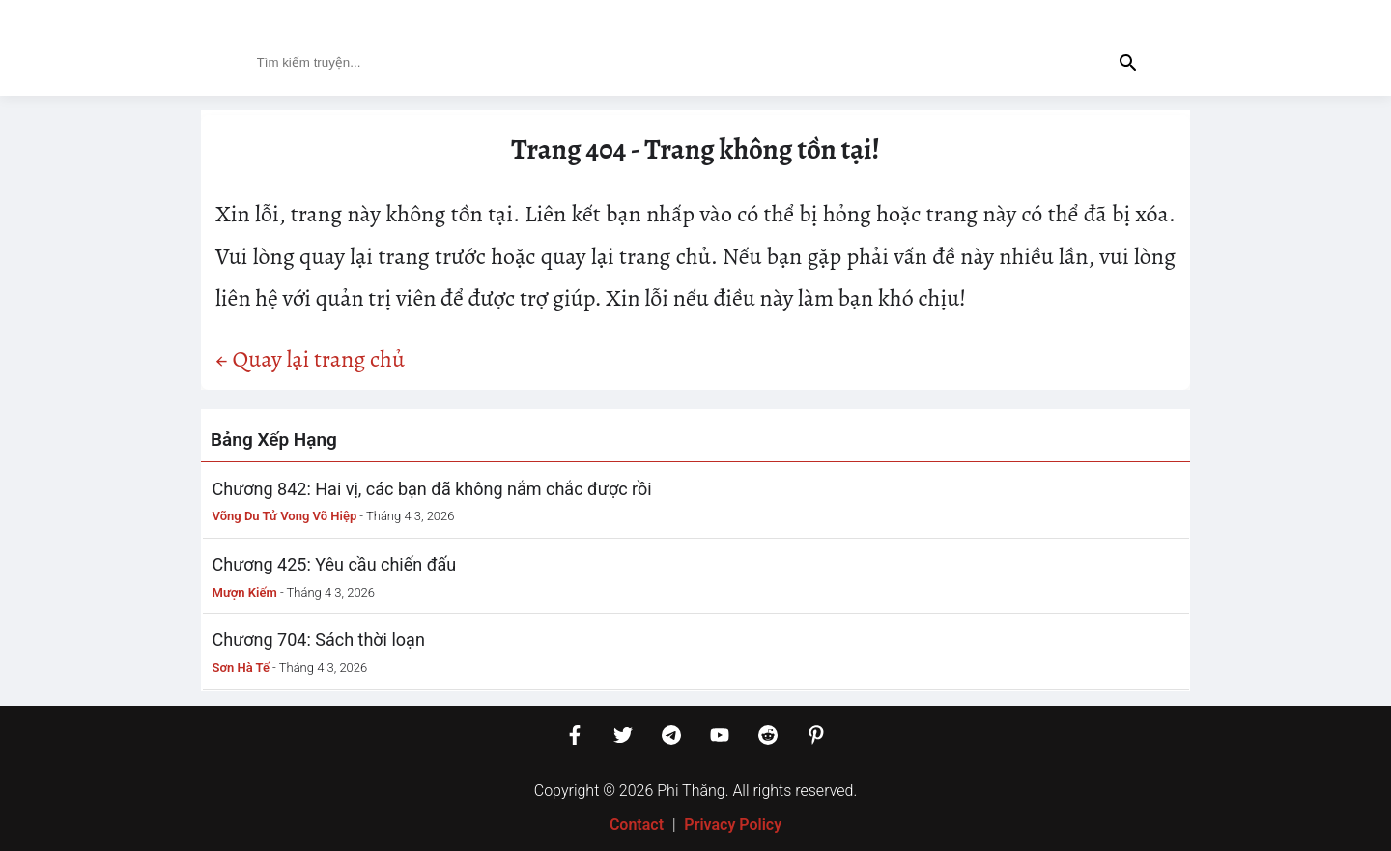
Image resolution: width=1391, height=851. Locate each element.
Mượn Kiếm (245, 592)
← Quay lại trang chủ (310, 358)
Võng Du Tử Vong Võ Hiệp (285, 516)
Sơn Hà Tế (241, 667)
